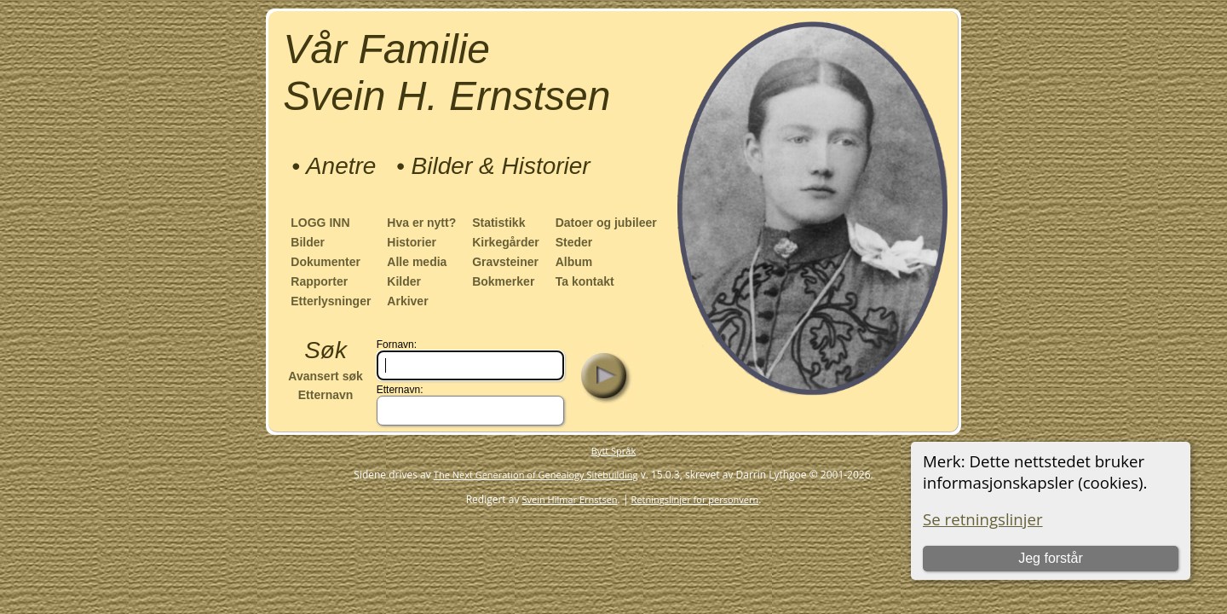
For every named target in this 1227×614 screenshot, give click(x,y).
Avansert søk (325, 376)
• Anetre (333, 166)
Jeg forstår (1050, 558)
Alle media (416, 262)
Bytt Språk (613, 450)
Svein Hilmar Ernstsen (570, 499)
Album (574, 262)
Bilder (308, 242)
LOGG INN (320, 222)
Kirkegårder (505, 242)
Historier (411, 242)
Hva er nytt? (421, 222)
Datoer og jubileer (606, 222)
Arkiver (407, 301)
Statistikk (498, 222)
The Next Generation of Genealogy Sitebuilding (536, 474)
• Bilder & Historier (493, 166)
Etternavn (326, 395)
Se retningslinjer (983, 519)
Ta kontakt (585, 281)
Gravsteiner (505, 262)
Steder (574, 242)
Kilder (404, 281)
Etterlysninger (331, 301)
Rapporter (319, 281)
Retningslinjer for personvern (695, 499)
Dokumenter (325, 262)
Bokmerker (503, 281)
